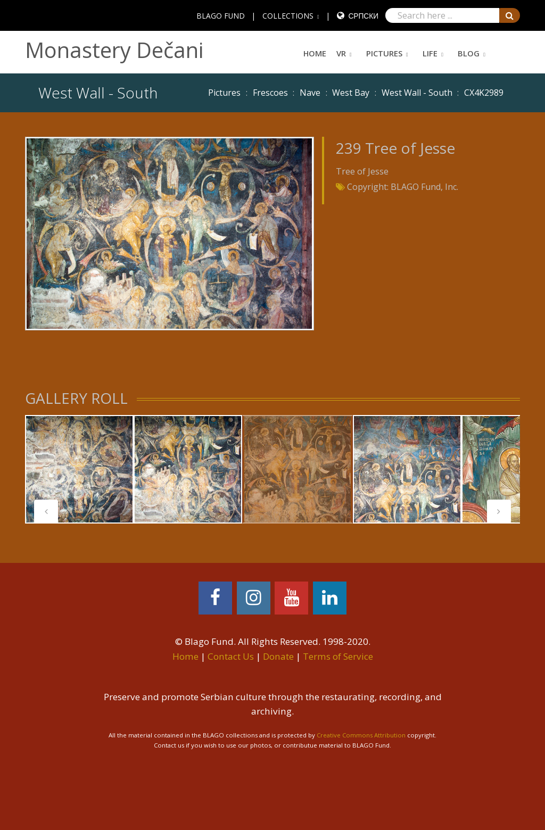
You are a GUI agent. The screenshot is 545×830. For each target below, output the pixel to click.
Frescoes (270, 92)
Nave (310, 92)
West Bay (350, 92)
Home (314, 53)
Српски (363, 16)
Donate (278, 656)
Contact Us (231, 656)
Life (430, 53)
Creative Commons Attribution (361, 735)
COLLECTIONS (287, 16)
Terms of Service (338, 656)
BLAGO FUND (220, 16)
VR (341, 53)
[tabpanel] (79, 469)
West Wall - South (417, 92)
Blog (469, 53)
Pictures (384, 53)
